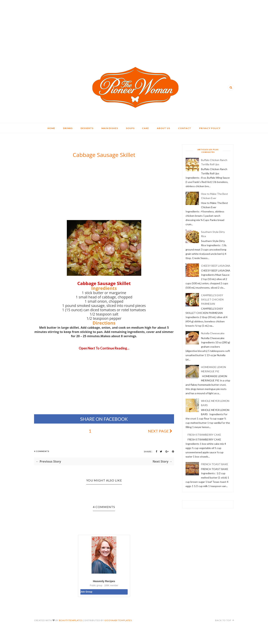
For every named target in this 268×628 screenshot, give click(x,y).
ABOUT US (163, 128)
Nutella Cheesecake (212, 333)
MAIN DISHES (109, 128)
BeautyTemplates (70, 620)
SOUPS (130, 128)
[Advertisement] (134, 26)
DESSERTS (87, 128)
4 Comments (41, 451)
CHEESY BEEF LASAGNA (215, 265)
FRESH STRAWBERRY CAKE (204, 434)
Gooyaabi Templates (118, 620)
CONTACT (184, 128)
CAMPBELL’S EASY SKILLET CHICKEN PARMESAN (212, 299)
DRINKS (68, 128)
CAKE (145, 128)
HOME (51, 128)
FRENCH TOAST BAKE (214, 464)
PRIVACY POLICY (210, 128)
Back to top (224, 620)
